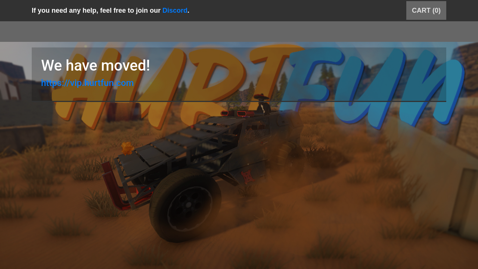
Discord (174, 10)
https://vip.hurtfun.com (87, 83)
